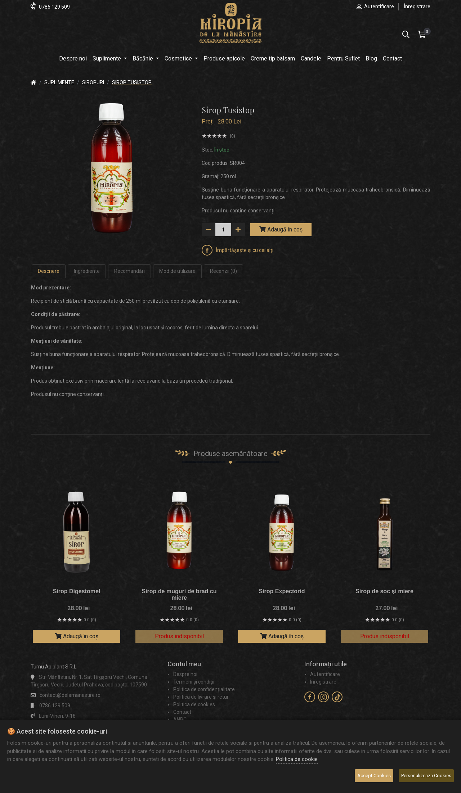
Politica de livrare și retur (201, 697)
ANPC (180, 719)
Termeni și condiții (193, 682)
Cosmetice (179, 58)
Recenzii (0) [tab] (223, 271)
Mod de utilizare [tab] (177, 271)
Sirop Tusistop (132, 82)
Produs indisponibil (179, 636)
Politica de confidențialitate (204, 689)
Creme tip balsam (273, 58)
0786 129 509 (54, 7)
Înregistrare (417, 6)
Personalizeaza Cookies (426, 775)
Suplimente (107, 58)
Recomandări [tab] (129, 271)
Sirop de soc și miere (384, 591)
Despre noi (73, 58)
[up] (238, 229)
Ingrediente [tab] (87, 271)
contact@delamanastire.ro (70, 695)
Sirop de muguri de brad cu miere (179, 594)
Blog (371, 58)
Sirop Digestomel (76, 591)
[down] (208, 229)
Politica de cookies (194, 704)
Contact (392, 58)
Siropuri (93, 82)
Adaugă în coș (281, 229)
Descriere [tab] (48, 271)
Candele (311, 58)
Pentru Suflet (343, 58)
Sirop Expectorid (282, 591)
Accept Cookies (374, 775)
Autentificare (379, 6)
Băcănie (144, 58)
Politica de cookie (297, 759)
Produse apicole (224, 58)
